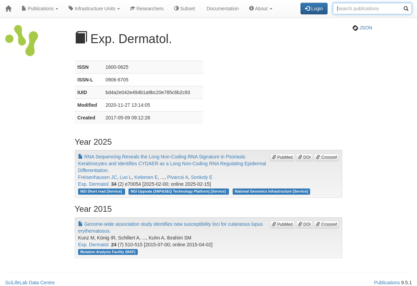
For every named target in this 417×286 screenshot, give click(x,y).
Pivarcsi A (177, 177)
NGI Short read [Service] (101, 191)
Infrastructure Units (94, 8)
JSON (362, 27)
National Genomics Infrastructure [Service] (271, 191)
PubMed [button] (282, 157)
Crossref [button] (326, 157)
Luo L (126, 177)
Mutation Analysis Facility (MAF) (107, 252)
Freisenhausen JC (97, 177)
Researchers (146, 8)
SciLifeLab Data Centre (30, 282)
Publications (40, 8)
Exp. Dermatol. (94, 184)
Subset (184, 8)
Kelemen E (146, 177)
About (260, 8)
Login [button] (314, 8)
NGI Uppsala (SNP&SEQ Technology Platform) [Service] (179, 191)
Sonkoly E (201, 177)
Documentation (222, 8)
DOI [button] (304, 157)
